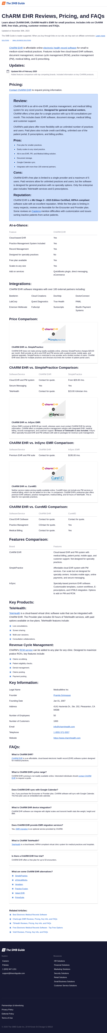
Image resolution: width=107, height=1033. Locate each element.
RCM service (26, 650)
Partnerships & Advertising (13, 1005)
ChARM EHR (16, 48)
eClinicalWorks (21, 880)
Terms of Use (7, 1018)
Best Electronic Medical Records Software (30, 915)
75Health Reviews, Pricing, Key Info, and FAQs (32, 923)
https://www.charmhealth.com (66, 738)
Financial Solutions (62, 965)
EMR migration (22, 829)
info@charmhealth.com (64, 727)
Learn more (100, 36)
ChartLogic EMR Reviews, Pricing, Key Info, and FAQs (35, 919)
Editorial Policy (8, 1014)
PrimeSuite (19, 897)
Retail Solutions (60, 977)
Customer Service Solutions (65, 986)
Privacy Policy (7, 1010)
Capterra (36, 211)
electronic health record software (60, 48)
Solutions (5, 40)
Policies (5, 965)
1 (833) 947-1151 (9, 969)
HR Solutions (59, 961)
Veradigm (19, 884)
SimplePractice (21, 876)
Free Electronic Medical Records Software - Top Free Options (38, 928)
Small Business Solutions (22, 40)
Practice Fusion (21, 889)
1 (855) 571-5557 (61, 732)
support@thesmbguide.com (13, 973)
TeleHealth (14, 613)
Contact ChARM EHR (20, 90)
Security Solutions (61, 973)
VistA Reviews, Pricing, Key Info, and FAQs (30, 932)
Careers (5, 961)
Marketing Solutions (62, 969)
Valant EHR (19, 893)
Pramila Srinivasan (62, 695)
